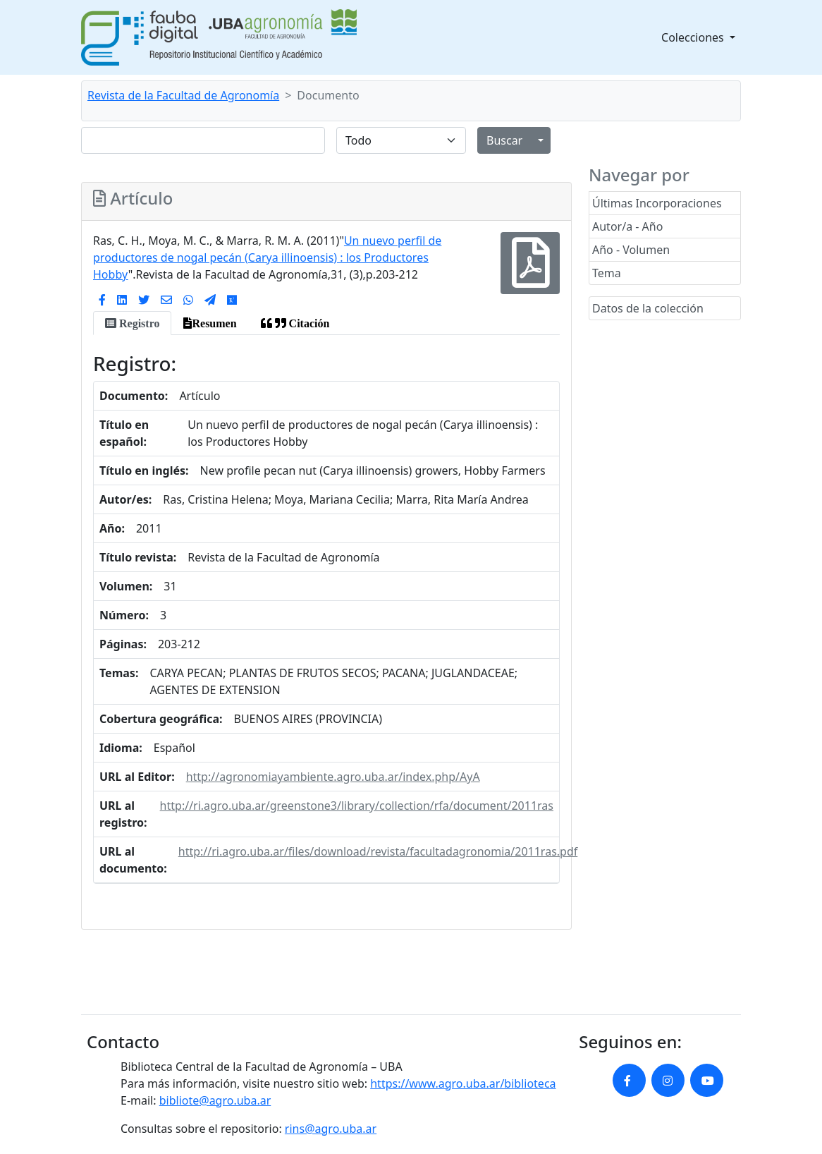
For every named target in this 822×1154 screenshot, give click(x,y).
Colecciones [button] (694, 37)
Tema (606, 273)
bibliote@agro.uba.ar (215, 1100)
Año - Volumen (631, 249)
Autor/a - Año (627, 226)
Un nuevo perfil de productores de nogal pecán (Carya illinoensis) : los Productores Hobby (267, 257)
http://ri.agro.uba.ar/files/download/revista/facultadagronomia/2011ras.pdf (378, 851)
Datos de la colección (648, 308)
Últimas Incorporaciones (657, 203)
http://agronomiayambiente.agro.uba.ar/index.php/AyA (333, 776)
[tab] (132, 323)
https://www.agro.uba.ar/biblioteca (463, 1083)
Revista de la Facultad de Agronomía (183, 95)
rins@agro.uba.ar (330, 1128)
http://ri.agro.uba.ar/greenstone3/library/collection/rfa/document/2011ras (356, 805)
